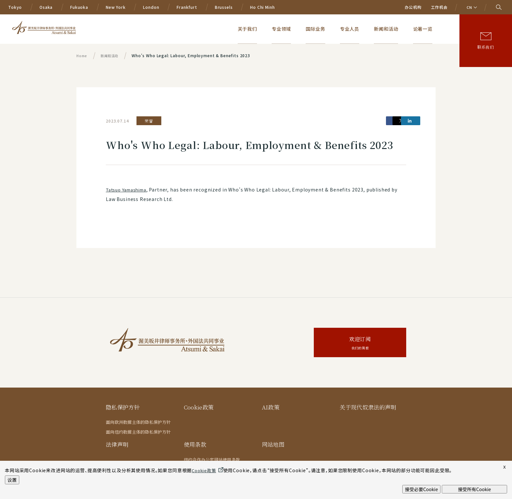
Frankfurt (187, 7)
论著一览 (428, 28)
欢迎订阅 (360, 343)
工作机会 (439, 7)
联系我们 (485, 47)
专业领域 (312, 28)
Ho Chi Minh (262, 7)
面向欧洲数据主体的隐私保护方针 (138, 422)
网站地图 (273, 444)
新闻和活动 (398, 28)
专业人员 (368, 28)
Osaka (46, 7)
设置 (12, 479)
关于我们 (284, 28)
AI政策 (271, 407)
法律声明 (117, 444)
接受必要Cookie (421, 489)
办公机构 (413, 7)
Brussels (224, 7)
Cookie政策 (199, 407)
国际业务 (340, 28)
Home (82, 55)
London (151, 7)
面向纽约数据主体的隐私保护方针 (138, 432)
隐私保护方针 (123, 407)
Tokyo (15, 7)
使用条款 (195, 444)
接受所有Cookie (474, 489)
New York (116, 7)
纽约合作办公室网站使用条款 (212, 460)
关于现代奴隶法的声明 (368, 407)
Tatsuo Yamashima (129, 189)
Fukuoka (79, 7)
